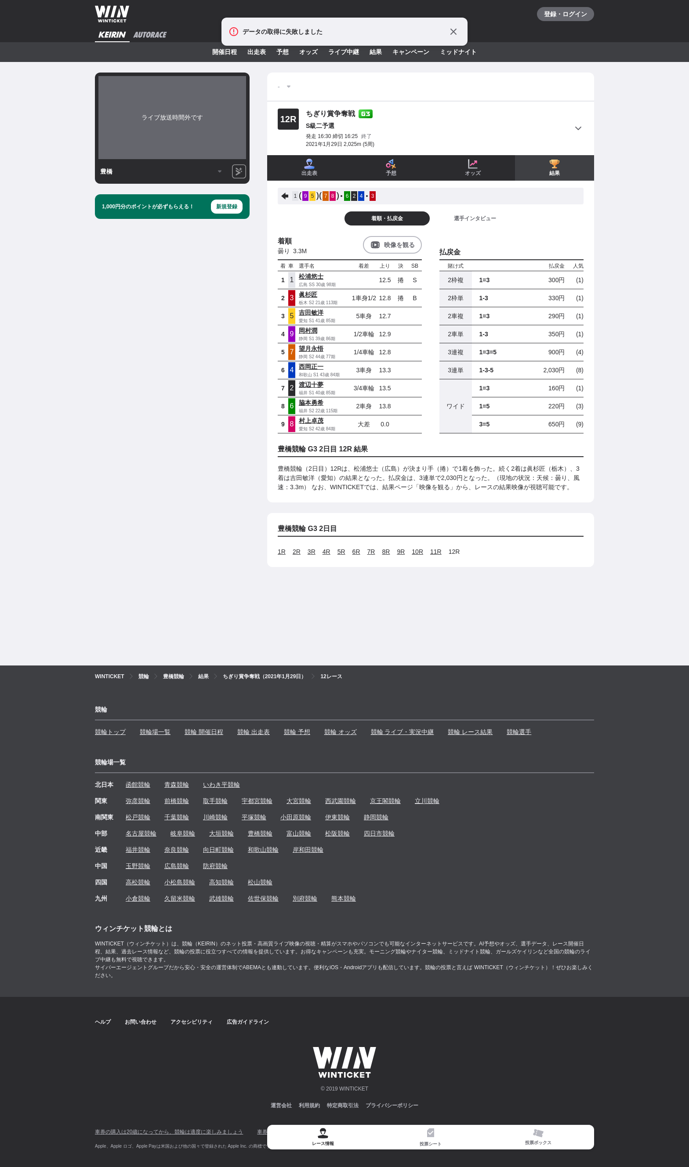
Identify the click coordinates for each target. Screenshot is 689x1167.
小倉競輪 (138, 898)
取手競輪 (215, 800)
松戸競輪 (138, 817)
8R (386, 551)
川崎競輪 (215, 817)
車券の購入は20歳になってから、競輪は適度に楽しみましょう (169, 1132)
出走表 (256, 51)
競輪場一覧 (155, 731)
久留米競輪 (179, 898)
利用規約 (309, 1105)
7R (371, 551)
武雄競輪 (221, 898)
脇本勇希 (311, 402)
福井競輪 (138, 849)
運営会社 (281, 1105)
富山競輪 (298, 833)
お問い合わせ (140, 1022)
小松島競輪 (179, 882)
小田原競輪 (295, 817)
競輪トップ (110, 731)
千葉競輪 (176, 817)
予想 (282, 51)
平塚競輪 (254, 817)
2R (297, 551)
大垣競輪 (221, 833)
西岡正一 (311, 366)
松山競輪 (260, 882)
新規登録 (226, 207)
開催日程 (224, 51)
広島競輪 (176, 865)
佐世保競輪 (263, 898)
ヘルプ (103, 1022)
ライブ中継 (343, 51)
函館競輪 (138, 784)
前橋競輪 (176, 800)
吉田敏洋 (311, 312)
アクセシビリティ (191, 1022)
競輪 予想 (297, 731)
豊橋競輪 (260, 833)
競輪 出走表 (253, 731)
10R (417, 551)
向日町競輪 (218, 849)
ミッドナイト (458, 51)
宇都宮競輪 (257, 800)
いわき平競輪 (221, 784)
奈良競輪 (176, 849)
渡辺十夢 (311, 384)
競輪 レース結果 (470, 731)
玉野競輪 (138, 865)
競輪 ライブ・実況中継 (402, 731)
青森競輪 (176, 784)
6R (356, 551)
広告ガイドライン (248, 1022)
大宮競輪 (298, 800)
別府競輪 (305, 898)
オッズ (308, 51)
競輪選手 (519, 731)
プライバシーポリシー (392, 1105)
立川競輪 (427, 800)
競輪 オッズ (340, 731)
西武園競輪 (340, 800)
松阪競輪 (337, 833)
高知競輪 (221, 882)
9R (401, 551)
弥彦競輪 (138, 800)
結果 (376, 51)
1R (282, 551)
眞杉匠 (308, 294)
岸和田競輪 (308, 849)
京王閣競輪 (385, 800)
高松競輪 (138, 882)
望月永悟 (311, 348)
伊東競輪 (337, 817)
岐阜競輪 (182, 833)
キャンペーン (410, 51)
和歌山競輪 (263, 849)
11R (436, 551)
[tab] (430, 1137)
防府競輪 (215, 865)
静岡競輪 (376, 817)
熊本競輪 (343, 898)
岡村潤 (308, 330)
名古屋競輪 (141, 833)
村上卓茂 (311, 420)
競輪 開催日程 (204, 731)
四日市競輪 (379, 833)
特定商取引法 (343, 1105)
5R (341, 551)
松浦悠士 (311, 276)
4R (326, 551)
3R (311, 551)
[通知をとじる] (453, 32)
